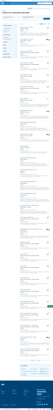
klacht (44, 398)
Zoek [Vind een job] (46, 18)
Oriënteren (2, 393)
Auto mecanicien (33, 371)
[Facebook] (37, 404)
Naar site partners (43, 0)
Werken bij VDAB (26, 391)
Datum (45, 23)
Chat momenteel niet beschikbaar (44, 396)
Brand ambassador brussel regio (44, 369)
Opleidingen (3, 391)
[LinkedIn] (40, 404)
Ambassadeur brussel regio (26, 371)
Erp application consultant (35, 373)
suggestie (40, 398)
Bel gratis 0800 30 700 (42, 391)
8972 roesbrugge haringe (44, 373)
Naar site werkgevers (35, 0)
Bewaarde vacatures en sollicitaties (44, 8)
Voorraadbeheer (24, 375)
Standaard (41, 23)
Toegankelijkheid (35, 409)
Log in (51, 0)
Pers (24, 393)
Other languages (49, 409)
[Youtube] (42, 404)
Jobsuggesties (35, 8)
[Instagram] (44, 404)
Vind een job (30, 8)
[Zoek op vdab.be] (44, 3)
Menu (8, 3)
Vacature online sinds (10, 25)
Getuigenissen (14, 393)
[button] (50, 306)
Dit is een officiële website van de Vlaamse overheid (11, 409)
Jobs (3, 10)
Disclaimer (29, 409)
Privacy (40, 409)
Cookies (44, 409)
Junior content (24, 373)
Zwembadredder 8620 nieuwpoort (43, 372)
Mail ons (40, 394)
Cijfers (13, 391)
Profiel (49, 23)
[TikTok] (47, 404)
